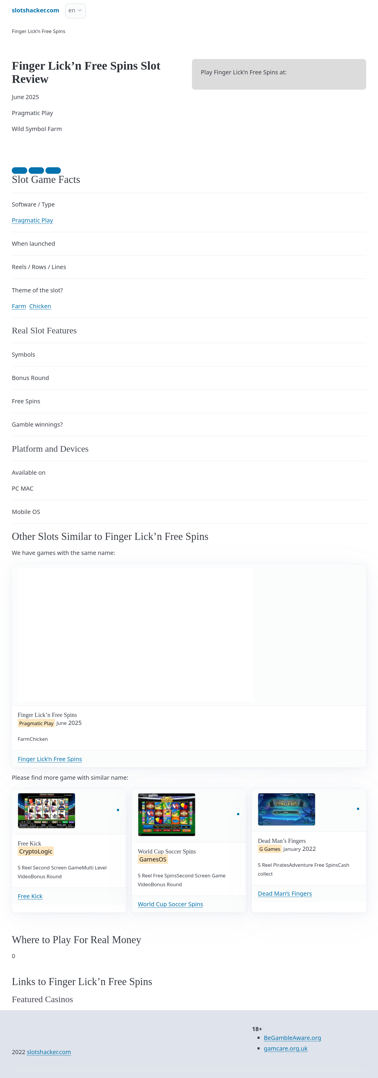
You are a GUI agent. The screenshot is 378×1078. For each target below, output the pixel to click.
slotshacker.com (49, 1052)
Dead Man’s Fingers (285, 893)
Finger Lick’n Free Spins (50, 759)
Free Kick (30, 896)
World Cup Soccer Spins (170, 904)
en (72, 10)
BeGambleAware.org (292, 1038)
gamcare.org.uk (285, 1048)
